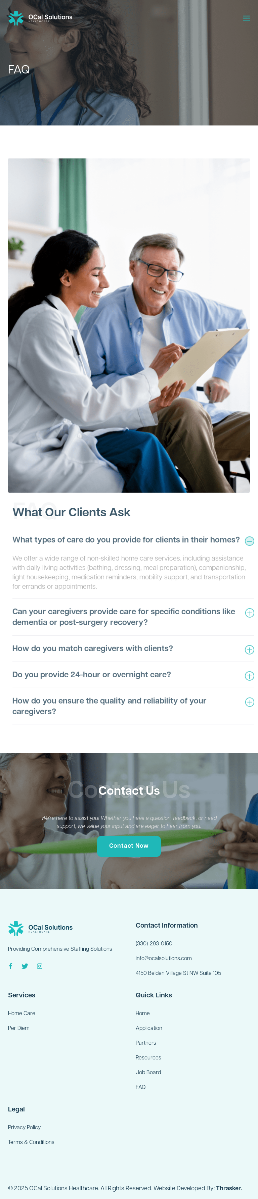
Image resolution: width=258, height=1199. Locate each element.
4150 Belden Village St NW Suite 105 (178, 973)
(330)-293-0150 (154, 944)
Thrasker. (229, 1189)
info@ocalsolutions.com (164, 958)
